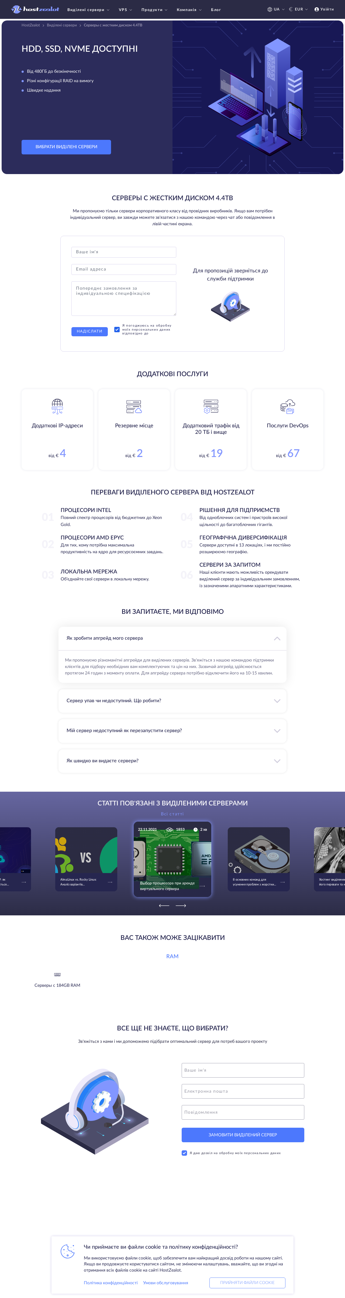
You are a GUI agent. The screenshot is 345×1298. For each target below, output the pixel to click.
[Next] (181, 905)
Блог (216, 10)
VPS (126, 10)
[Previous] (164, 905)
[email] (243, 1091)
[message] (243, 1112)
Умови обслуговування (165, 1283)
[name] (243, 1070)
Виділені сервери (89, 10)
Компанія (190, 10)
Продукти (155, 10)
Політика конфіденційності (111, 1283)
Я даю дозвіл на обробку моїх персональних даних (231, 1153)
